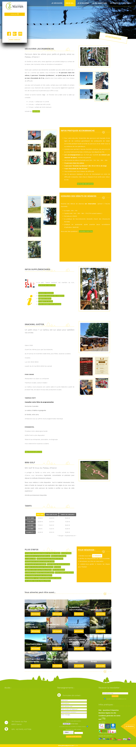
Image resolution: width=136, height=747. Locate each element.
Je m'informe (83, 3)
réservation (36, 111)
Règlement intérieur (45, 298)
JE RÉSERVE (97, 556)
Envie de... (70, 3)
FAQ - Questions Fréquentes (109, 710)
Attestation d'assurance (46, 293)
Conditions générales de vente (109, 715)
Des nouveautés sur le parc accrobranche (38, 575)
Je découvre (56, 3)
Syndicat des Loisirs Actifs (47, 285)
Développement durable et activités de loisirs (39, 561)
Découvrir (35, 614)
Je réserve (115, 3)
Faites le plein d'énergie (58, 556)
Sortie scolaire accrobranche (64, 572)
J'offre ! (126, 3)
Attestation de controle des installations (51, 296)
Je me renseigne (99, 3)
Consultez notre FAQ (86, 231)
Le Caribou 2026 (30, 559)
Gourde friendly (66, 553)
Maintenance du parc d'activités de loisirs (50, 559)
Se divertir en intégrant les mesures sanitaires (39, 572)
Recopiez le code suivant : (74, 729)
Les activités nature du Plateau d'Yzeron (38, 581)
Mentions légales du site (107, 713)
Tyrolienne (57, 567)
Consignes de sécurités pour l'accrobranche (39, 567)
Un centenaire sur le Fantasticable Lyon (37, 556)
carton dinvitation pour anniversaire (50, 304)
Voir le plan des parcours (85, 184)
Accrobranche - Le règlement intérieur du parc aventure (43, 578)
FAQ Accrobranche (59, 570)
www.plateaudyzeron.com (66, 745)
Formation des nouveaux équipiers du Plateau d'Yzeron (42, 553)
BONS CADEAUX (14, 39)
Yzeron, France (14, 23)
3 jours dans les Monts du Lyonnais (58, 564)
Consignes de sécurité (46, 301)
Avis (102, 719)
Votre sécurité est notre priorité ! (35, 564)
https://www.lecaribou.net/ (33, 452)
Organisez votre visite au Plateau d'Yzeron (38, 570)
